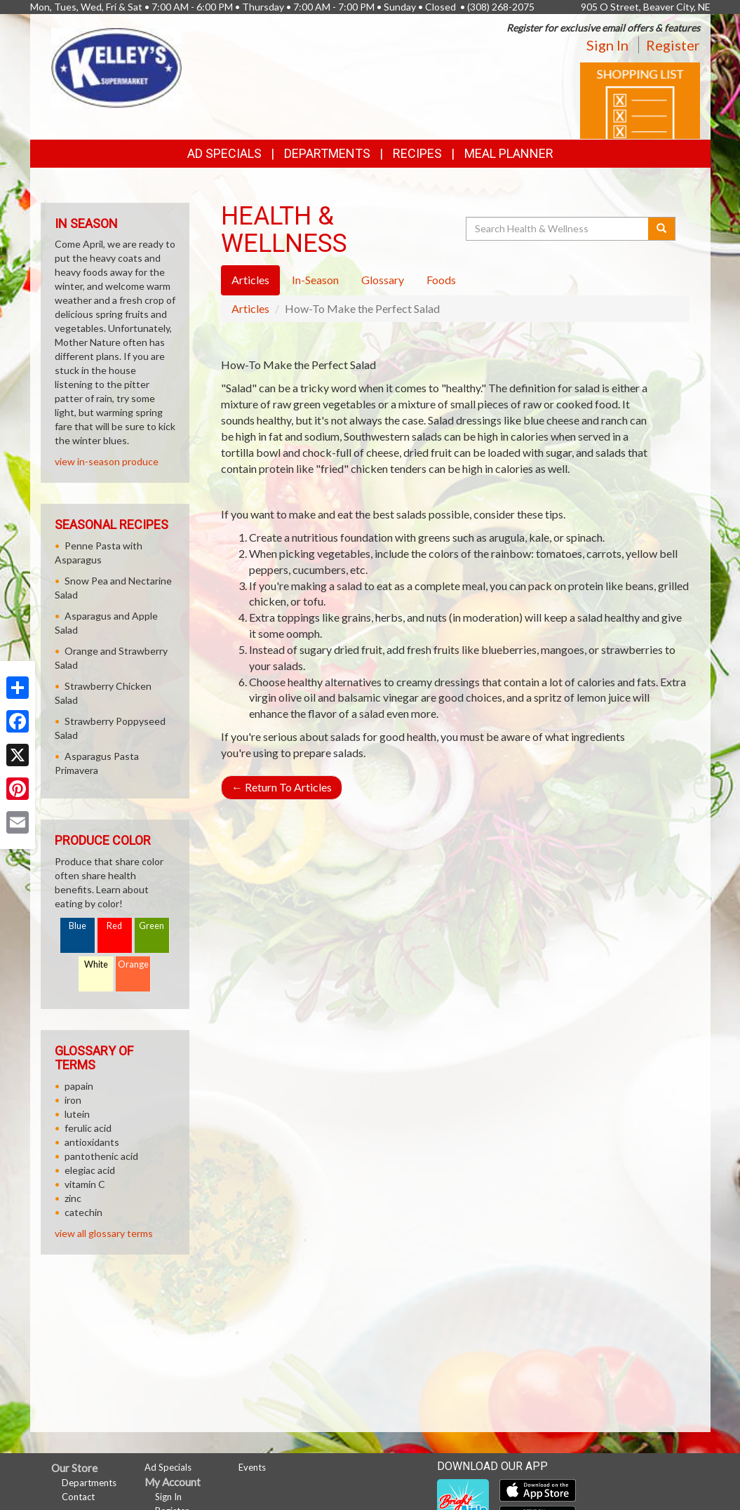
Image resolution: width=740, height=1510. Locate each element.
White (96, 964)
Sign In (607, 44)
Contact (78, 1496)
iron (73, 1100)
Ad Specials (224, 153)
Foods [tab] (441, 279)
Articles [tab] (250, 279)
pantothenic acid (101, 1156)
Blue (77, 926)
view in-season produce (107, 461)
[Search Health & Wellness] (558, 229)
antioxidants (92, 1142)
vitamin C (85, 1184)
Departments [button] (327, 153)
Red (114, 926)
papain (79, 1086)
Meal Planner (508, 153)
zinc (73, 1198)
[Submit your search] (661, 229)
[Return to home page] (116, 67)
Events (252, 1467)
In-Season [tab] (315, 279)
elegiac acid (90, 1170)
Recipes (417, 153)
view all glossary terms (104, 1233)
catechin (83, 1212)
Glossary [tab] (382, 279)
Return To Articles (281, 787)
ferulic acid (88, 1128)
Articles (250, 308)
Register (673, 44)
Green (151, 926)
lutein (77, 1114)
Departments (89, 1482)
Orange (133, 964)
